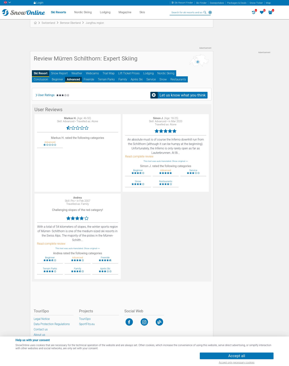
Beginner (57, 79)
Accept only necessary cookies (236, 362)
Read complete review (139, 156)
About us (39, 334)
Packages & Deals (236, 2)
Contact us (41, 329)
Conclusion (41, 79)
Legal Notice (42, 319)
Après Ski (137, 79)
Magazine (125, 12)
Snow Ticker (256, 2)
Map (268, 2)
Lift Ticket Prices (129, 73)
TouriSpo (85, 319)
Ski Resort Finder (184, 2)
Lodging (148, 73)
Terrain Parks (106, 79)
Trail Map (108, 73)
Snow (163, 79)
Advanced (73, 79)
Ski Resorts (58, 12)
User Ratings (46, 95)
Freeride (89, 79)
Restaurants (178, 79)
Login (39, 2)
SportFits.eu (87, 324)
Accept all (236, 356)
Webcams (92, 73)
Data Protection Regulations (52, 324)
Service (151, 79)
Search (205, 12)
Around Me (210, 12)
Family (123, 79)
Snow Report (59, 73)
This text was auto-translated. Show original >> (165, 161)
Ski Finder (201, 2)
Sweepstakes (217, 2)
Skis (142, 12)
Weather (76, 73)
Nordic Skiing (165, 73)
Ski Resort (40, 73)
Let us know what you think (183, 95)
